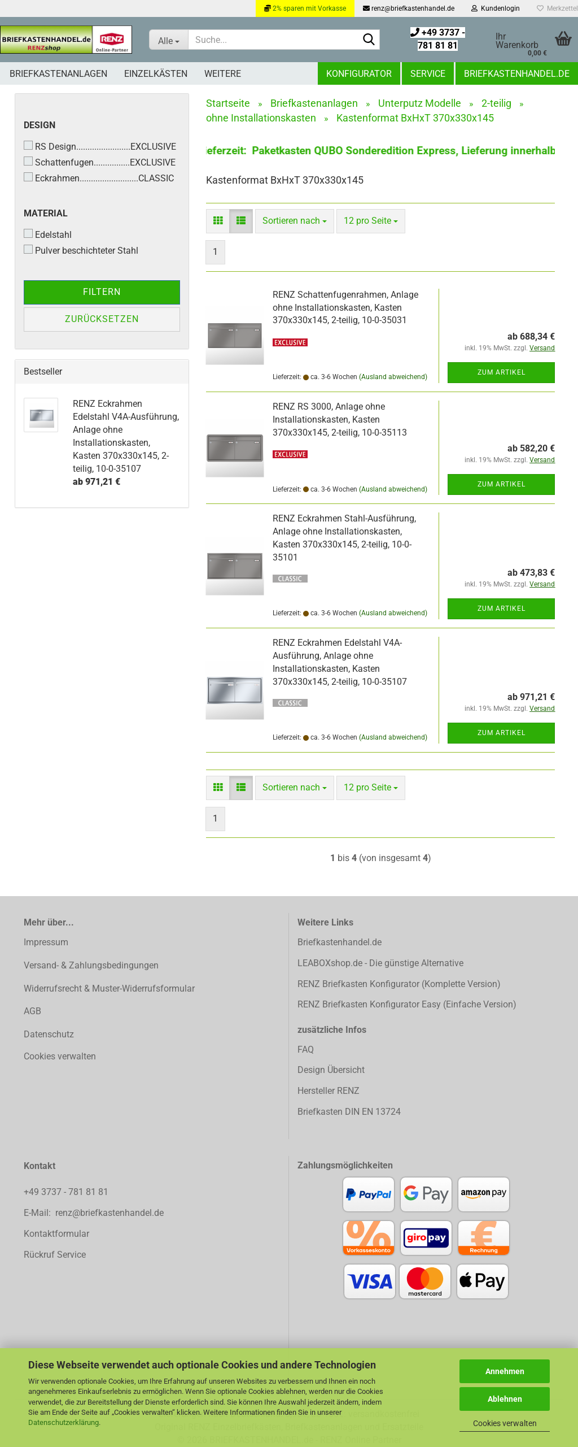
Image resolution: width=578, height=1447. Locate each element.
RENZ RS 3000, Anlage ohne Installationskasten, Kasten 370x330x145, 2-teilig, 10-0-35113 (340, 419)
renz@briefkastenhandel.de (408, 8)
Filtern (102, 291)
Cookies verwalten (505, 1423)
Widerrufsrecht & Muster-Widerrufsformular (109, 988)
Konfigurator (359, 73)
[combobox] (294, 221)
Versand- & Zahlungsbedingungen (91, 965)
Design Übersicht (331, 1069)
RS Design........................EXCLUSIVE (100, 146)
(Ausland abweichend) (393, 377)
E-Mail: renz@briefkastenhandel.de (94, 1212)
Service (427, 73)
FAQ (305, 1049)
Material (46, 213)
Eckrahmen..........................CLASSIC (99, 178)
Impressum (46, 942)
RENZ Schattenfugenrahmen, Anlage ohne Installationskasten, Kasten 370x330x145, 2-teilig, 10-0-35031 (345, 307)
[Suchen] (369, 40)
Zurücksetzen (102, 319)
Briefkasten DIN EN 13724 (349, 1111)
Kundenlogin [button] (495, 8)
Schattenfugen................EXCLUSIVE (100, 162)
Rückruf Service (55, 1254)
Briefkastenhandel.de (517, 73)
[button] (218, 221)
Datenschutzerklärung (63, 1422)
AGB (32, 1011)
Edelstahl (48, 234)
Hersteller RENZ (328, 1090)
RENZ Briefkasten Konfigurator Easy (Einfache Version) (406, 1004)
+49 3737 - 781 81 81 (67, 1192)
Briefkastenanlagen (58, 73)
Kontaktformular (56, 1233)
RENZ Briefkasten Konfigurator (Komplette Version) (399, 984)
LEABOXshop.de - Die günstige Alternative (380, 963)
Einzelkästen (155, 73)
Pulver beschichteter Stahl (81, 250)
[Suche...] (168, 39)
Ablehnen (505, 1398)
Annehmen (504, 1371)
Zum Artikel (502, 372)
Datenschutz (49, 1034)
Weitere (222, 73)
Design (39, 125)
